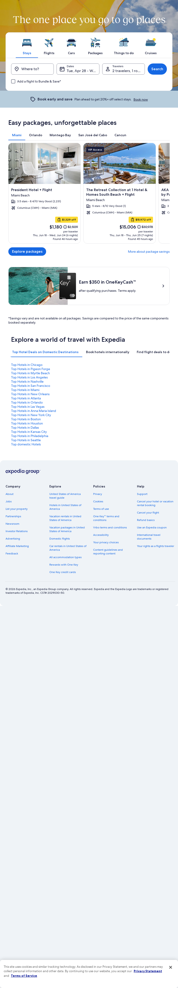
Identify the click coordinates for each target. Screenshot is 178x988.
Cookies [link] (98, 501)
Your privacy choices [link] (106, 542)
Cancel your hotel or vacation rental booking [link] (155, 503)
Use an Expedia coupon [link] (152, 527)
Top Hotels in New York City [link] (31, 415)
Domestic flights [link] (59, 538)
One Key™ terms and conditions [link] (106, 518)
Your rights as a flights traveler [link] (155, 546)
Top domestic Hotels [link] (26, 444)
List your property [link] (17, 509)
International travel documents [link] (148, 536)
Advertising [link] (13, 538)
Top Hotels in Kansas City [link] (29, 432)
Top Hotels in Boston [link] (26, 419)
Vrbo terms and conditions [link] (110, 527)
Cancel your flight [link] (148, 512)
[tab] (27, 45)
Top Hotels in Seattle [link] (26, 440)
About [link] (9, 494)
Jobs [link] (9, 501)
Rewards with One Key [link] (63, 565)
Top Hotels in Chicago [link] (26, 365)
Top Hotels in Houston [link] (27, 423)
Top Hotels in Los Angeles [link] (29, 377)
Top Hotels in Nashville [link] (27, 381)
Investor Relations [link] (17, 531)
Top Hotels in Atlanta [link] (26, 398)
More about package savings (149, 251)
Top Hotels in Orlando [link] (27, 402)
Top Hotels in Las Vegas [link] (27, 406)
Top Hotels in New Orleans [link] (30, 394)
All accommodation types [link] (65, 557)
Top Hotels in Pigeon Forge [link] (30, 369)
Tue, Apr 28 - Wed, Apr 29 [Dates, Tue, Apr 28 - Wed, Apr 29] (83, 70)
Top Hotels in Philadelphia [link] (29, 436)
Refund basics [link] (146, 520)
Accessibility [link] (101, 535)
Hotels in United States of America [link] (65, 507)
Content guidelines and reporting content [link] (108, 551)
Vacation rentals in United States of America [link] (65, 518)
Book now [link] (141, 99)
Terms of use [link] (101, 509)
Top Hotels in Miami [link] (25, 390)
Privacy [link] (97, 494)
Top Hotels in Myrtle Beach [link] (30, 373)
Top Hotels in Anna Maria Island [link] (33, 411)
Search (157, 69)
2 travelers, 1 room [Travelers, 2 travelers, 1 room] (127, 70)
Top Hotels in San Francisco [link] (30, 386)
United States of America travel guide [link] (65, 496)
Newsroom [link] (12, 524)
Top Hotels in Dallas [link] (25, 427)
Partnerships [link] (13, 516)
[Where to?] (32, 69)
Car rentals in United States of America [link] (67, 548)
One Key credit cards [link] (62, 572)
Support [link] (142, 494)
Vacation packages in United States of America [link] (67, 529)
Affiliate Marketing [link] (17, 546)
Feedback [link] (12, 553)
